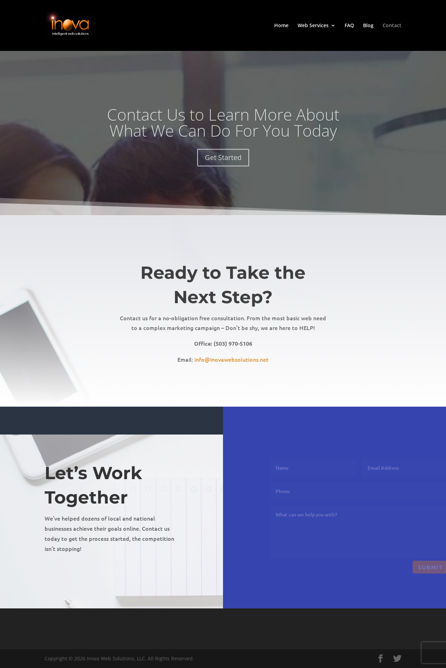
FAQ (349, 26)
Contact (392, 26)
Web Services (313, 26)
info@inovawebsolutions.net (231, 363)
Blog (368, 26)
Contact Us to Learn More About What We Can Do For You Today (223, 128)
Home (281, 26)
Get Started (223, 163)
